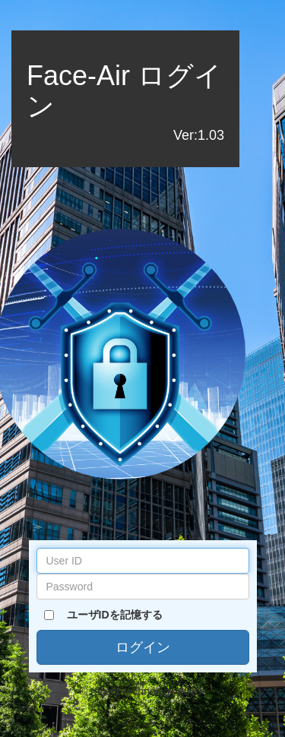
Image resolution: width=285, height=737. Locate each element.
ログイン (143, 647)
